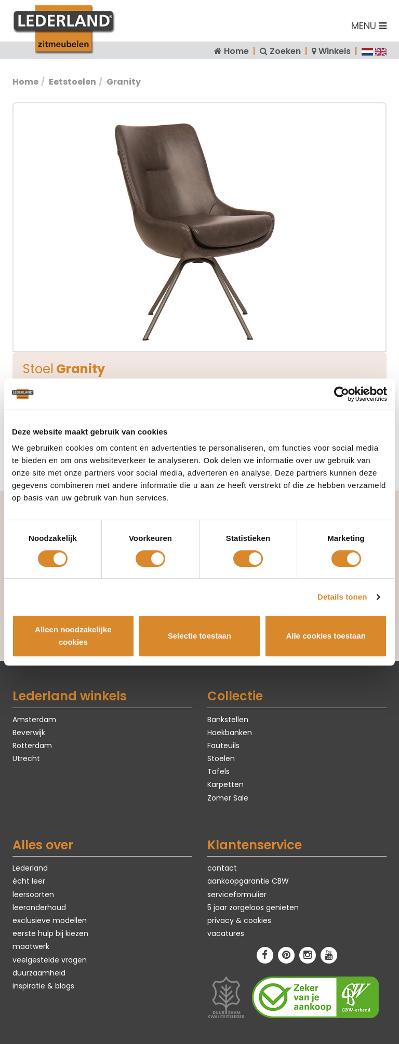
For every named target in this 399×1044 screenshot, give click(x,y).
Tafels (218, 771)
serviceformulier (237, 894)
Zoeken (285, 51)
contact (222, 868)
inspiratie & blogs (43, 986)
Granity (124, 82)
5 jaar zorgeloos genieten (253, 907)
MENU (369, 25)
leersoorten (33, 894)
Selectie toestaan (200, 635)
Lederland (30, 868)
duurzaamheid (38, 973)
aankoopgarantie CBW (248, 881)
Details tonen (342, 596)
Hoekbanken (229, 732)
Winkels (334, 51)
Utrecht (26, 758)
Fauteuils (223, 745)
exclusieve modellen (49, 920)
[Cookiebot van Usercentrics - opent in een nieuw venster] (341, 394)
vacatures (225, 933)
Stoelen (221, 758)
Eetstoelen (72, 82)
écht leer (28, 881)
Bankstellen (227, 719)
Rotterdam (32, 745)
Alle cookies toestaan (325, 635)
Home (236, 51)
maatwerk (30, 946)
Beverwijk (28, 732)
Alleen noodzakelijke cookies (73, 635)
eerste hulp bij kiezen (50, 933)
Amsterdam (34, 719)
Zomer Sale (227, 798)
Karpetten (225, 784)
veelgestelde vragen (49, 960)
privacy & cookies (239, 920)
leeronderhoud (39, 907)
